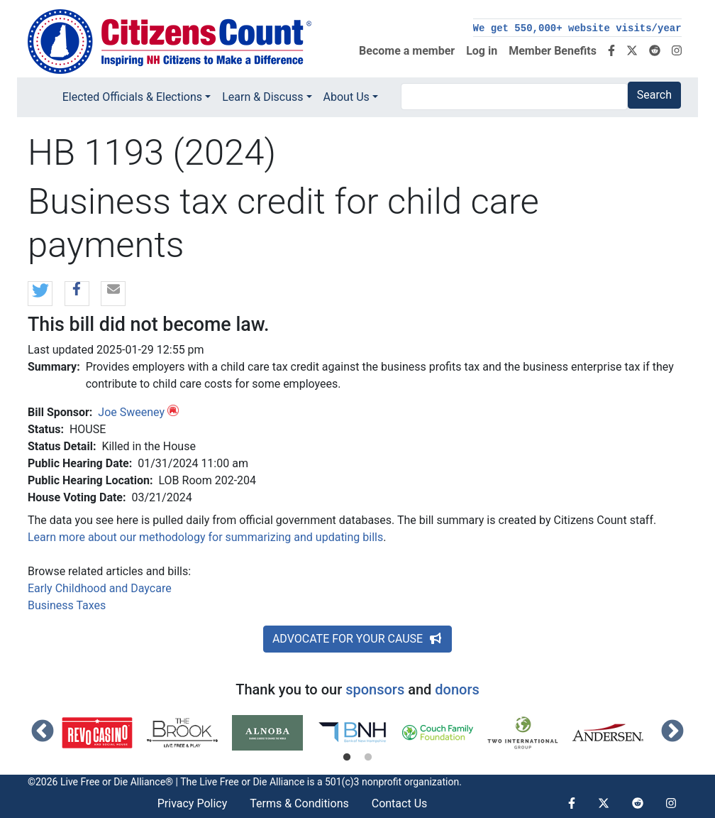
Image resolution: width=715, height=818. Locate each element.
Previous (42, 732)
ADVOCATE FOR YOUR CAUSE (357, 638)
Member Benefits (553, 51)
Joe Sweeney (131, 412)
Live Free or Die (233, 781)
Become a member (407, 51)
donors (457, 689)
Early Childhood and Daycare (100, 588)
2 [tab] (368, 758)
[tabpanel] (104, 733)
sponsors (374, 689)
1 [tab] (347, 758)
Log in (481, 51)
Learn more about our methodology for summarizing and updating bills (205, 537)
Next (672, 732)
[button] (40, 294)
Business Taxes (67, 605)
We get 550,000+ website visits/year (577, 28)
